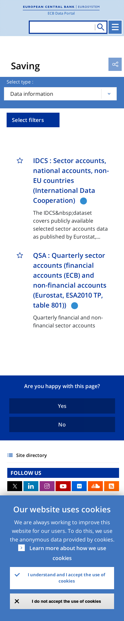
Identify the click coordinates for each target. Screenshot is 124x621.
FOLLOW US (26, 473)
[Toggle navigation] (115, 27)
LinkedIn (30, 486)
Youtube (63, 486)
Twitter (14, 486)
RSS (111, 486)
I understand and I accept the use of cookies (66, 578)
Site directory (31, 455)
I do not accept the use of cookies (66, 601)
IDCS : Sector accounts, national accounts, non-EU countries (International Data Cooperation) (71, 180)
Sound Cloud (95, 486)
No (62, 424)
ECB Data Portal (61, 13)
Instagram (47, 486)
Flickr (79, 486)
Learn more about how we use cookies (67, 553)
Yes (62, 406)
